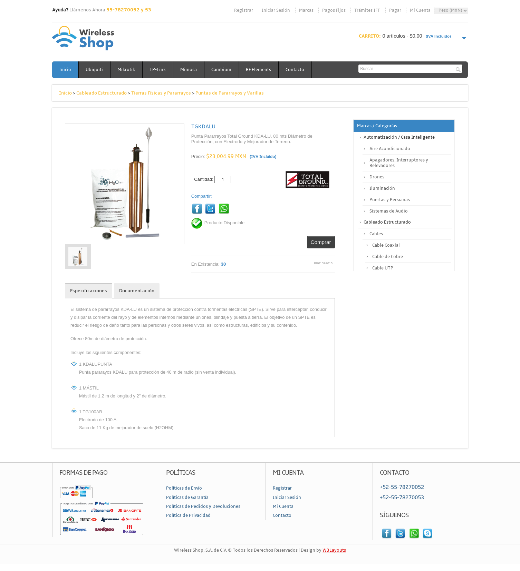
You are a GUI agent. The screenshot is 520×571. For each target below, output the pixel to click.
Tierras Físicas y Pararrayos (161, 93)
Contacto (295, 69)
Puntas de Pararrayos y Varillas (229, 93)
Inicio (65, 69)
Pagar (395, 10)
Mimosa (188, 69)
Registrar (243, 10)
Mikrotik (126, 69)
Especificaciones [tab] (88, 291)
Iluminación (382, 188)
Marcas (306, 10)
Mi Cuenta (420, 10)
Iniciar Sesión (276, 10)
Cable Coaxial (386, 245)
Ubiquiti (94, 69)
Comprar (321, 242)
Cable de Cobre (387, 256)
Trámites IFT (367, 10)
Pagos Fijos (334, 10)
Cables (376, 234)
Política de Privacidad (188, 515)
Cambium (221, 69)
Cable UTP (382, 268)
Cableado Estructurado (101, 93)
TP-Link (158, 69)
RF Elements (258, 69)
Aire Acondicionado (389, 148)
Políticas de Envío (184, 488)
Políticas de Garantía (187, 497)
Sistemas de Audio (388, 211)
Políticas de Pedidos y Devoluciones (203, 506)
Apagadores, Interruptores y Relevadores (398, 162)
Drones (376, 177)
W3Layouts (334, 550)
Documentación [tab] (136, 291)
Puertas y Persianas (389, 200)
